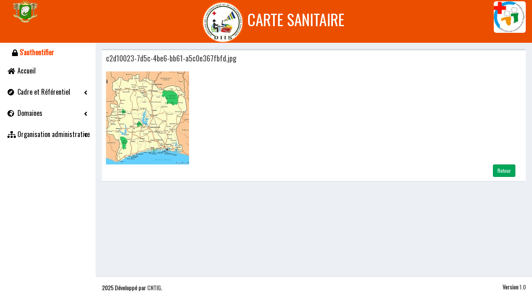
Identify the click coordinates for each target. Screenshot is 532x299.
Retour (504, 170)
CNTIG (153, 287)
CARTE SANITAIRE (296, 20)
